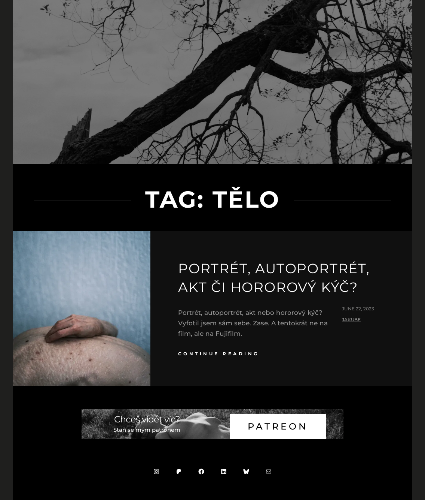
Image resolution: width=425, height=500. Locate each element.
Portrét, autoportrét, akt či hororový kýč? (274, 277)
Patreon (278, 426)
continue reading (218, 353)
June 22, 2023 (358, 308)
